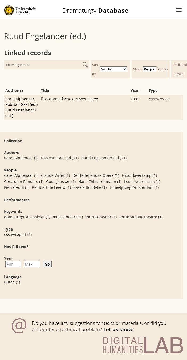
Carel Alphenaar (19, 98)
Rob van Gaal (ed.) (21, 104)
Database (95, 10)
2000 (135, 98)
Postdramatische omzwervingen (69, 98)
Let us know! (118, 329)
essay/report (159, 98)
